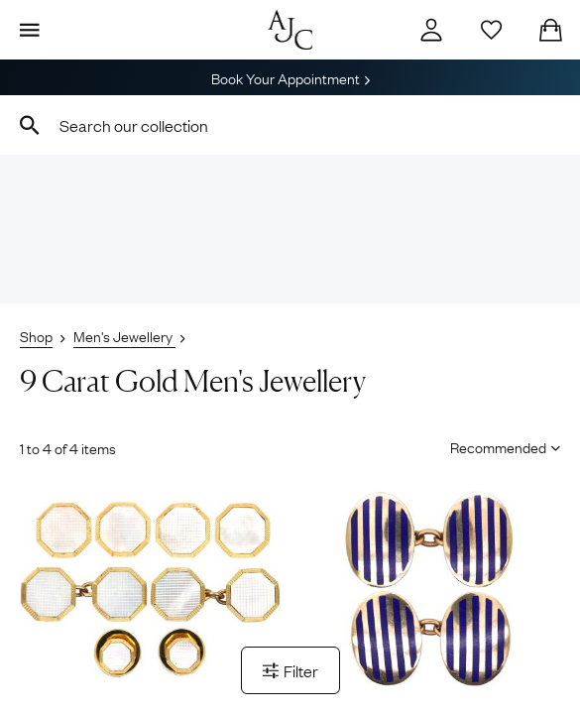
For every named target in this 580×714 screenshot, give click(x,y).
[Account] (431, 30)
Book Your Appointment (290, 77)
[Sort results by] (498, 446)
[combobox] (290, 125)
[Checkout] (550, 30)
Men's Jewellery (124, 335)
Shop (36, 335)
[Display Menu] (29, 30)
